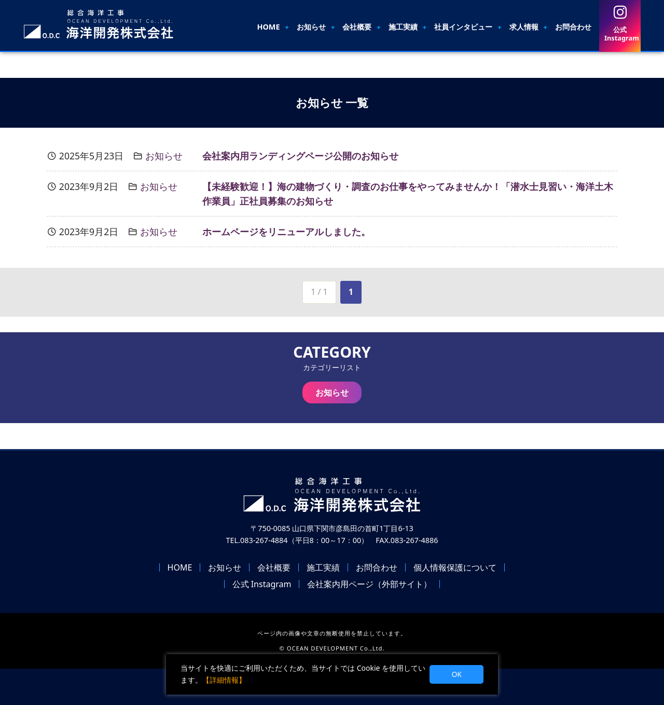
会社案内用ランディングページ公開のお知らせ (300, 156)
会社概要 (356, 27)
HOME (268, 27)
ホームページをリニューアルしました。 (286, 231)
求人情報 (523, 27)
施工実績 (403, 27)
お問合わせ (573, 27)
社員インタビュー (463, 27)
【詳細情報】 (224, 680)
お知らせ (311, 27)
